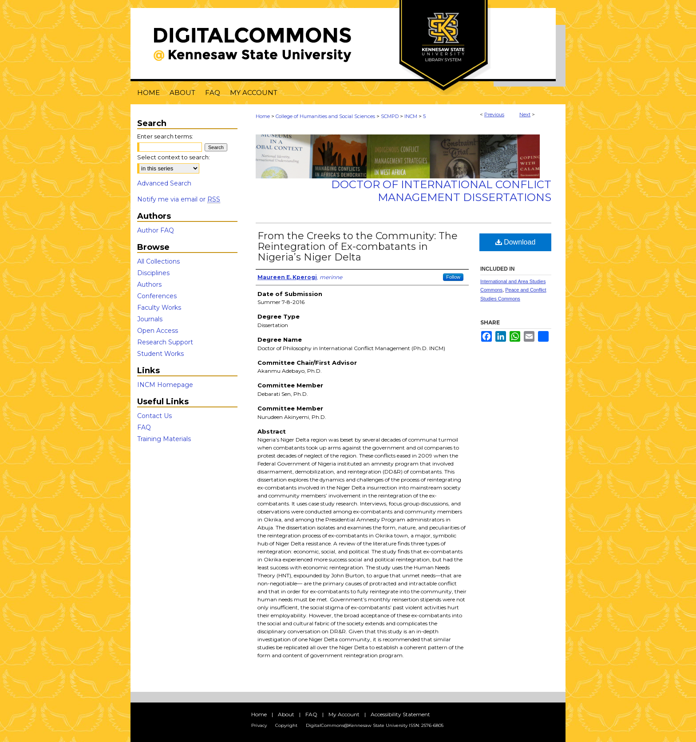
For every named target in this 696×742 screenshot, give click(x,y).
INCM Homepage (165, 385)
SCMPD (390, 116)
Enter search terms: (165, 136)
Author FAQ (155, 230)
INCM (410, 116)
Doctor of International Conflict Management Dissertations (441, 191)
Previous (494, 114)
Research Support (165, 342)
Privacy (259, 725)
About (286, 714)
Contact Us (154, 416)
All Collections (158, 261)
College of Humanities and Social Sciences (325, 116)
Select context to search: (173, 157)
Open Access (157, 331)
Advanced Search (164, 183)
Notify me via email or (178, 199)
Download (515, 242)
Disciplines (153, 273)
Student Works (160, 354)
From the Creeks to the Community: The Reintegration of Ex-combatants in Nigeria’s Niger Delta (357, 246)
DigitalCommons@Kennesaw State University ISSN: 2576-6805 (374, 725)
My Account (344, 714)
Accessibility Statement (400, 714)
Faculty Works (159, 308)
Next (524, 114)
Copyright (286, 725)
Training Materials (164, 439)
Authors (149, 284)
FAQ (144, 427)
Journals (149, 319)
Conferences (157, 296)
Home (263, 116)
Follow (453, 277)
